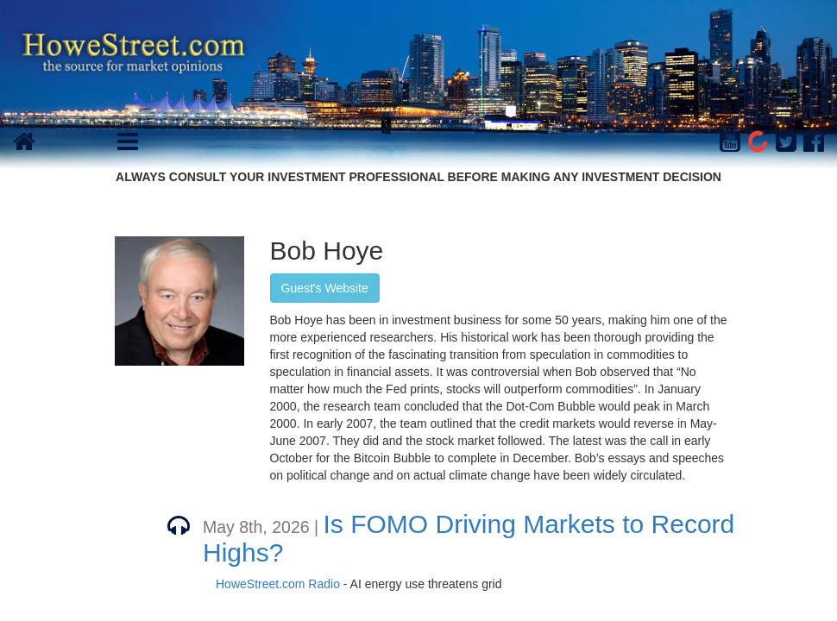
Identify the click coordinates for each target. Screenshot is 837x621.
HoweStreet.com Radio (278, 584)
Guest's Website (324, 288)
